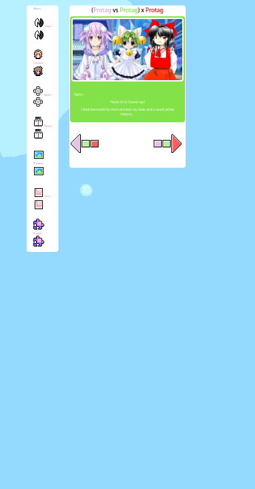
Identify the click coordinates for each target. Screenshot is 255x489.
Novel (42, 132)
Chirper (38, 67)
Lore (42, 202)
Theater (38, 167)
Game (42, 100)
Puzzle (38, 237)
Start (42, 32)
